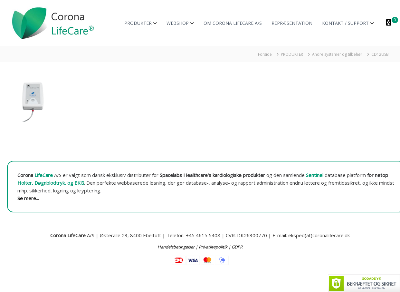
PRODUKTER (138, 23)
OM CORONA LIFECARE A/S (233, 23)
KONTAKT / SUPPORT (345, 23)
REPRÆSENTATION (291, 23)
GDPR (237, 247)
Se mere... (28, 198)
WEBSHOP (178, 23)
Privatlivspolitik (213, 247)
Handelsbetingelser (176, 247)
